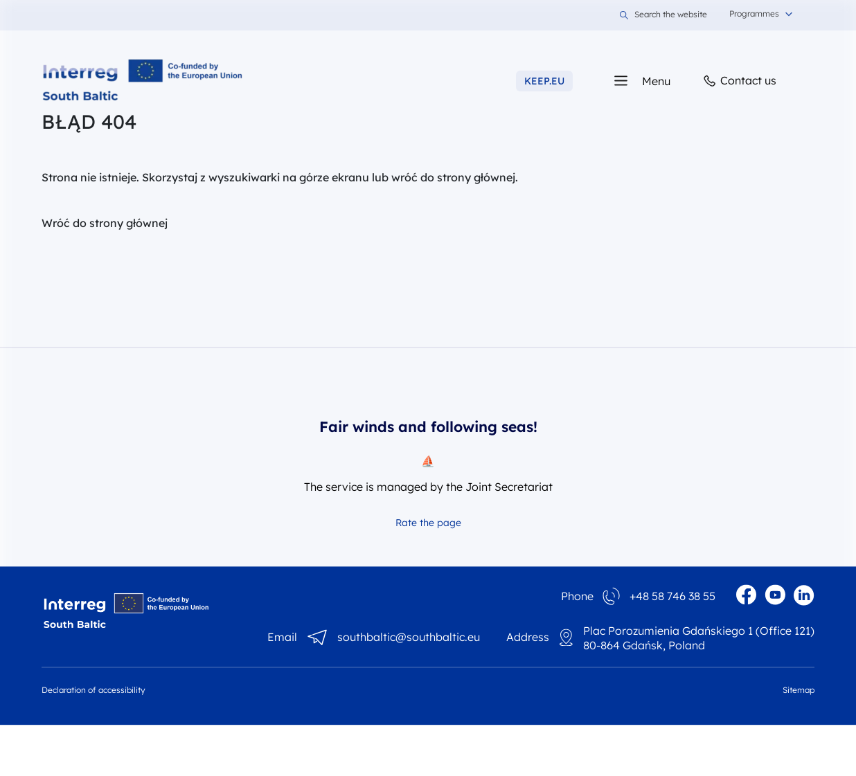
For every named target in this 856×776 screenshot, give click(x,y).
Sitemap (798, 690)
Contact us (739, 81)
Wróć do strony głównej (105, 223)
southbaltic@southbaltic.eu (408, 637)
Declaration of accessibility (93, 690)
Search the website (663, 15)
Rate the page (428, 522)
